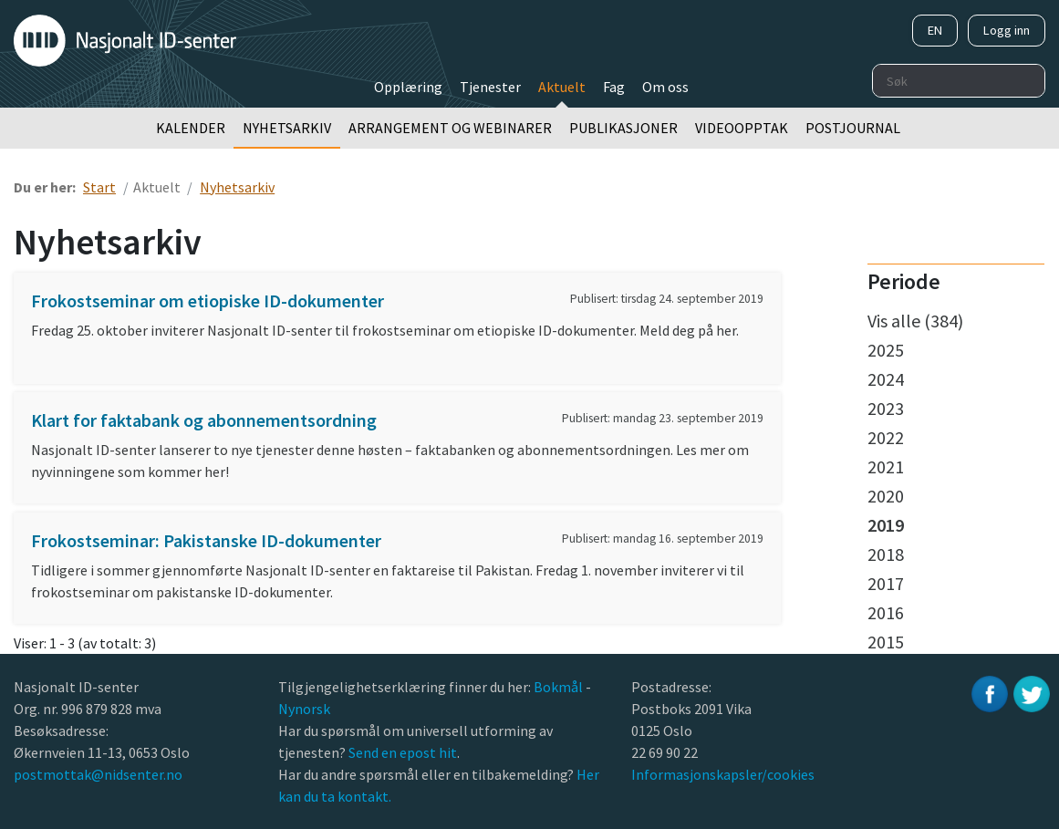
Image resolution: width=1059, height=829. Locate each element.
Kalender (190, 128)
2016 (885, 612)
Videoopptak (741, 128)
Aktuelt (562, 87)
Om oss (665, 87)
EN (935, 30)
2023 (885, 408)
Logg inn (1006, 30)
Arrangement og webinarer (450, 128)
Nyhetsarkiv (287, 128)
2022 (885, 437)
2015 (885, 641)
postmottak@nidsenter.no (98, 774)
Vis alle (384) (915, 320)
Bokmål (560, 687)
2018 (885, 554)
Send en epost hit (402, 752)
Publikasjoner (623, 128)
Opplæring (408, 87)
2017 (885, 583)
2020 (885, 495)
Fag (614, 87)
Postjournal (852, 128)
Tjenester (490, 87)
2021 (885, 466)
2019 (885, 524)
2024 (885, 379)
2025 (885, 349)
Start (99, 187)
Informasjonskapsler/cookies (723, 774)
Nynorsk (305, 708)
